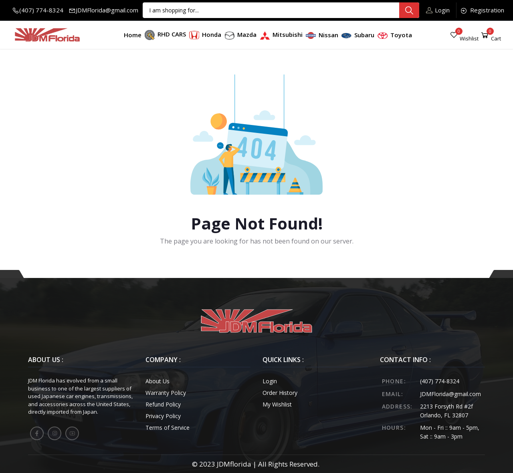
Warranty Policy (165, 393)
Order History (280, 393)
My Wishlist (277, 404)
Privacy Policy (163, 416)
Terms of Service (167, 427)
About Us (157, 381)
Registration (482, 10)
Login (438, 10)
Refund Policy (163, 404)
